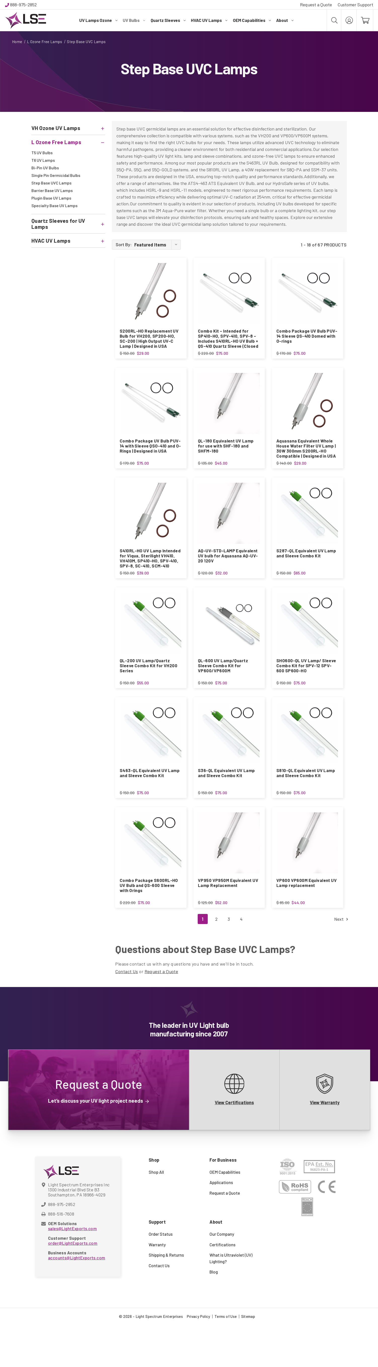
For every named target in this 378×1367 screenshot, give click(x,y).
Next (340, 961)
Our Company (221, 1276)
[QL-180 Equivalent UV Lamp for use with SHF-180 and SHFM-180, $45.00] (229, 410)
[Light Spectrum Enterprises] (25, 20)
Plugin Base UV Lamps (51, 198)
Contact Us (126, 1013)
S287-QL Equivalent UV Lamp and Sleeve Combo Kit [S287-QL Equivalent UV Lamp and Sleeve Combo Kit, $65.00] (306, 567)
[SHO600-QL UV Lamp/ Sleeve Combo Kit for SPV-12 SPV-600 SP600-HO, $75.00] (307, 644)
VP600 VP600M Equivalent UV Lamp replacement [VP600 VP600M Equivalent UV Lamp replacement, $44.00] (306, 918)
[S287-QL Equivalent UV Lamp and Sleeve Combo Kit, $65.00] (307, 527)
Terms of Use (226, 1358)
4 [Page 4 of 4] (241, 961)
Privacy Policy (198, 1358)
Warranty (157, 1286)
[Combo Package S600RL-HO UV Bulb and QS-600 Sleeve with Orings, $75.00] (150, 878)
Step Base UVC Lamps (51, 182)
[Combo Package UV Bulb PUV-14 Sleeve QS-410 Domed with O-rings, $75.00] (307, 293)
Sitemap (248, 1358)
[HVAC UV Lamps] (68, 240)
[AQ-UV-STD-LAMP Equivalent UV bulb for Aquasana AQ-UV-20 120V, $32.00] (229, 527)
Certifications (222, 1286)
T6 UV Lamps (43, 160)
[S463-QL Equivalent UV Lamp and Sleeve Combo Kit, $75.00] (150, 761)
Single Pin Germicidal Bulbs (55, 175)
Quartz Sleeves (168, 20)
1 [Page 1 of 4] (202, 961)
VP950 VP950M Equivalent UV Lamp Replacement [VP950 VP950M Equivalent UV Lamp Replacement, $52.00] (228, 918)
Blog (213, 1314)
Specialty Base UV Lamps (54, 205)
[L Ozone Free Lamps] (68, 142)
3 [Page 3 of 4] (229, 961)
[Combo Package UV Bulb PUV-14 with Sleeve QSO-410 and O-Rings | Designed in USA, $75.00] (150, 410)
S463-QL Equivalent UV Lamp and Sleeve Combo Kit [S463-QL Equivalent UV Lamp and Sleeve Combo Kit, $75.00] (150, 801)
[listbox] (157, 244)
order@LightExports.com (72, 1285)
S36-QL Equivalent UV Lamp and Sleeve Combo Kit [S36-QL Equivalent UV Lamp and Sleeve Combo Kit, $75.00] (226, 801)
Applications (221, 1224)
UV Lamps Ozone (98, 20)
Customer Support (355, 4)
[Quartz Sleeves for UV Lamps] (68, 224)
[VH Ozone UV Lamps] (68, 127)
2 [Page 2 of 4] (216, 961)
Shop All (156, 1214)
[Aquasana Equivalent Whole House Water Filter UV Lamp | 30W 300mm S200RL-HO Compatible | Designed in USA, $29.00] (307, 410)
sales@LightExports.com (72, 1270)
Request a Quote (316, 4)
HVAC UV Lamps (209, 20)
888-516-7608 (61, 1256)
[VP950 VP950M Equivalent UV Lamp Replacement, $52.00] (229, 878)
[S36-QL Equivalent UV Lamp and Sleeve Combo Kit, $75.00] (229, 761)
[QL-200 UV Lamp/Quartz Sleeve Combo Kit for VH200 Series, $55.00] (150, 644)
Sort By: (124, 244)
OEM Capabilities (252, 20)
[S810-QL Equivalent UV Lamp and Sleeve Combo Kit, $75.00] (307, 761)
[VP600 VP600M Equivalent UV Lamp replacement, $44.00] (307, 878)
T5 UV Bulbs (42, 152)
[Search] (334, 20)
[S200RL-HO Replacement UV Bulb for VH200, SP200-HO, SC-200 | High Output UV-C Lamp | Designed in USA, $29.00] (150, 293)
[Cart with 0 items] (365, 20)
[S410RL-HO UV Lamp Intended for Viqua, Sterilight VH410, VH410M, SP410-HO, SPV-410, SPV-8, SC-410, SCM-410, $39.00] (150, 527)
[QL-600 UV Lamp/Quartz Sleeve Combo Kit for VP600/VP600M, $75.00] (229, 644)
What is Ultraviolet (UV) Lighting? (231, 1301)
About (284, 20)
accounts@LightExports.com (76, 1299)
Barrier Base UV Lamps (52, 190)
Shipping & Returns (166, 1297)
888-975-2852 (23, 4)
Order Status (161, 1276)
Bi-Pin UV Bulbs (45, 167)
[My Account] (348, 20)
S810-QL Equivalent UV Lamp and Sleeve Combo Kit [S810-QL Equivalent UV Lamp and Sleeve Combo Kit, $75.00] (305, 801)
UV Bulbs (134, 20)
